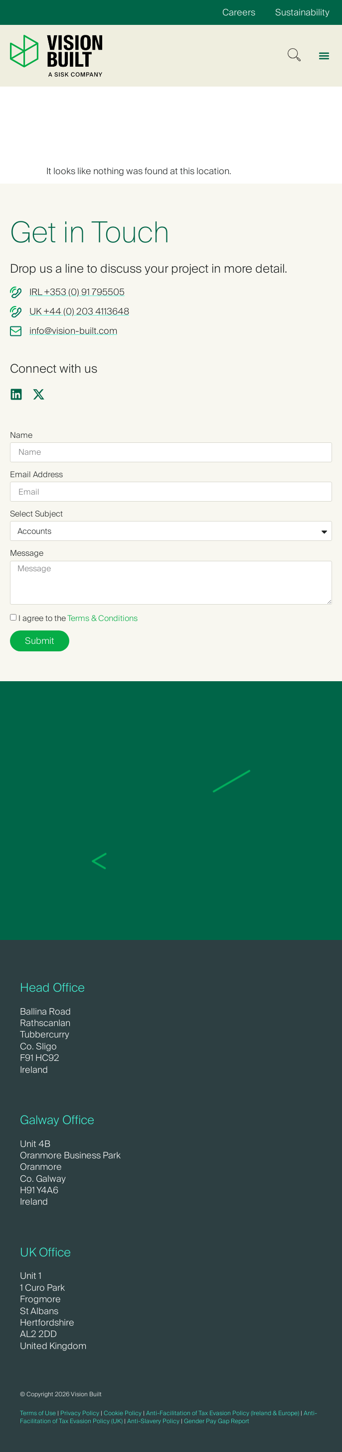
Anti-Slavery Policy (153, 1421)
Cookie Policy (123, 1413)
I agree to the (78, 618)
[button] (324, 55)
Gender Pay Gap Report (216, 1421)
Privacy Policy (79, 1413)
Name (21, 435)
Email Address (36, 475)
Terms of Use (38, 1413)
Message (26, 553)
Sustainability (302, 12)
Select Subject (36, 514)
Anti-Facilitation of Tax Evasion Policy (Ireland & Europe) (222, 1413)
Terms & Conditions (102, 618)
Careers (238, 12)
